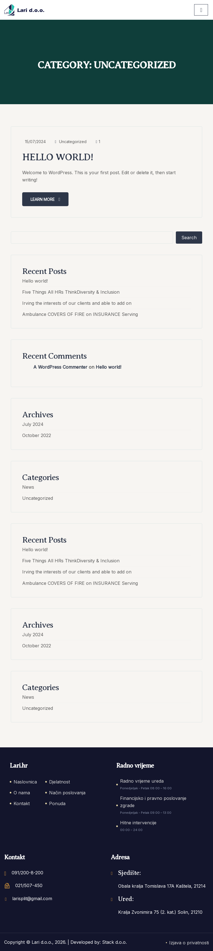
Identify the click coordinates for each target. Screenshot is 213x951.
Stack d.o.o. (114, 942)
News (28, 487)
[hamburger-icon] (201, 10)
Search (189, 237)
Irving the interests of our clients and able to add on (76, 303)
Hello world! (58, 157)
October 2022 (36, 435)
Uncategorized (73, 141)
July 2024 (33, 424)
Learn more (45, 199)
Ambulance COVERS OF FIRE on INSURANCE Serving (80, 314)
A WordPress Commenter (60, 367)
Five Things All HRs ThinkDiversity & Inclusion (71, 291)
